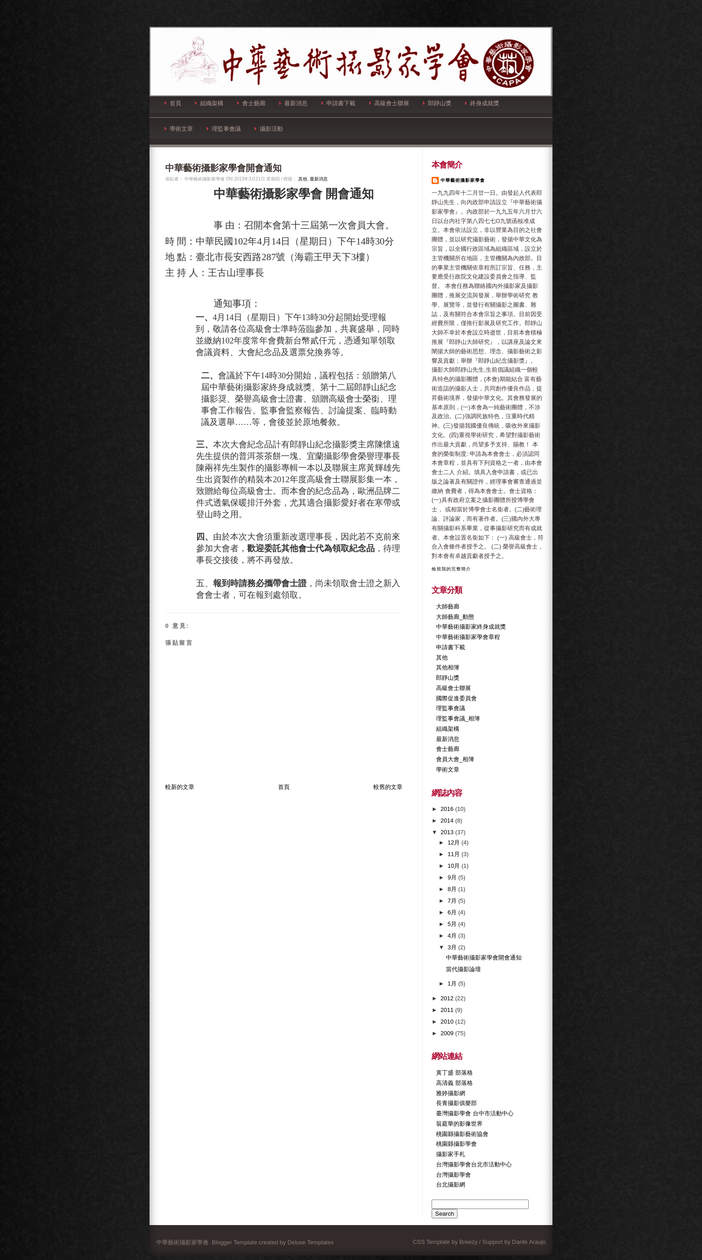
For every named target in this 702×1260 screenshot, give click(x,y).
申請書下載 (338, 103)
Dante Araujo (529, 1242)
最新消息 (293, 103)
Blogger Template (234, 1242)
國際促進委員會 (456, 698)
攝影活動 (268, 128)
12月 (455, 842)
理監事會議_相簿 (458, 718)
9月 (453, 877)
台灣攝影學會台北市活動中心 (474, 1164)
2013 (448, 832)
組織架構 (209, 103)
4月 (453, 935)
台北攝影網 (450, 1184)
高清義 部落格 (454, 1083)
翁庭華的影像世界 (459, 1123)
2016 (448, 809)
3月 (453, 947)
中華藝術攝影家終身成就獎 (471, 626)
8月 (453, 889)
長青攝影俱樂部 (456, 1103)
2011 (448, 1010)
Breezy (468, 1242)
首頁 (172, 103)
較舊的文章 (387, 787)
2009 (448, 1033)
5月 (453, 924)
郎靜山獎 (437, 103)
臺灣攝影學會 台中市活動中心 (475, 1113)
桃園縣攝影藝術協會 (462, 1134)
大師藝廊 (447, 606)
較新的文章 (179, 787)
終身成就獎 (482, 103)
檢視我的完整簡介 (451, 568)
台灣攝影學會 (453, 1174)
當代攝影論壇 (463, 969)
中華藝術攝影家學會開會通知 (223, 168)
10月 (455, 865)
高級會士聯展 (389, 103)
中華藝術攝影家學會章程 (468, 637)
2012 (448, 998)
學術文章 (178, 128)
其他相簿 (447, 667)
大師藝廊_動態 (455, 616)
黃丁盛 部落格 (454, 1072)
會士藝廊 (251, 103)
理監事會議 (223, 128)
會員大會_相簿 (455, 759)
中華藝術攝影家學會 (463, 180)
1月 (453, 983)
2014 (448, 820)
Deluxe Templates (310, 1242)
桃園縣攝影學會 (456, 1143)
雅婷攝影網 (450, 1093)
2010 (448, 1021)
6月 (453, 912)
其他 (302, 178)
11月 (455, 854)
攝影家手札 (450, 1154)
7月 (453, 900)
